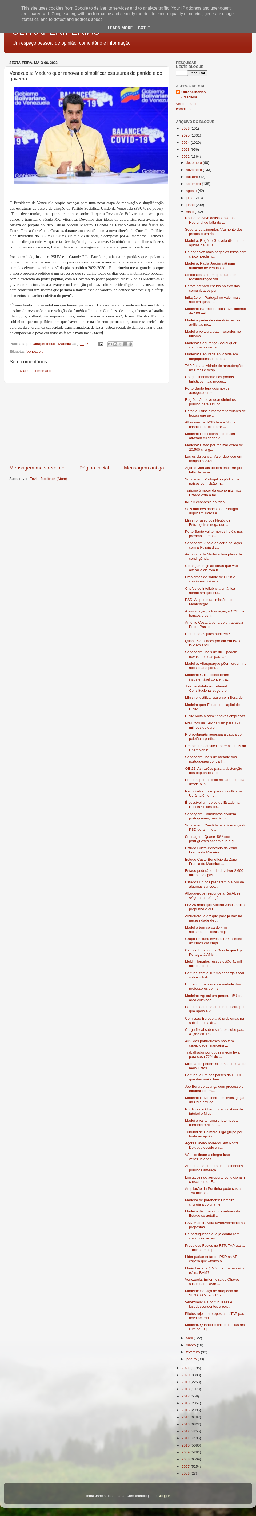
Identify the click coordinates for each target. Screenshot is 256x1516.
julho (190, 198)
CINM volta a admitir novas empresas (215, 716)
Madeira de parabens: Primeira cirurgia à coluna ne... (209, 1202)
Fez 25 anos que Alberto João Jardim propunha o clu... (215, 907)
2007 (186, 1466)
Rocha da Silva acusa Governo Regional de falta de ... (210, 220)
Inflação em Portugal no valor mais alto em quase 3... (213, 300)
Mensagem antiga (144, 468)
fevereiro (193, 1352)
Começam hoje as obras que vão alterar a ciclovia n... (211, 568)
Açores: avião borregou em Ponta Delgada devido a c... (212, 1145)
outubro (192, 177)
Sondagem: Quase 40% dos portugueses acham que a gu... (212, 839)
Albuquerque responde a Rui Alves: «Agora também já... (213, 895)
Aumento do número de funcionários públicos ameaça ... (214, 1168)
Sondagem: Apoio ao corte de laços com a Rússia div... (213, 545)
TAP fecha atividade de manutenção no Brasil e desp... (214, 368)
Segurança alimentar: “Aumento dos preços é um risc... (214, 231)
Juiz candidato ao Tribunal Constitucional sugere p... (207, 688)
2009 (186, 1452)
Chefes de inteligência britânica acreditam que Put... (210, 590)
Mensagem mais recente (37, 468)
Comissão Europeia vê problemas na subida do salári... (214, 1020)
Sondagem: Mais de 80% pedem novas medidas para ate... (211, 654)
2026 (186, 128)
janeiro (192, 1359)
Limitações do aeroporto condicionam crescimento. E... (215, 1179)
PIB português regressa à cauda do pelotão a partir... (213, 736)
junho (191, 205)
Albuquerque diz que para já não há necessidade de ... (213, 918)
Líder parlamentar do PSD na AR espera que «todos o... (211, 1259)
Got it (144, 27)
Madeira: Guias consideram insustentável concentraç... (208, 677)
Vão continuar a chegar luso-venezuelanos (208, 1157)
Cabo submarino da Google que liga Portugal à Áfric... (214, 952)
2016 (186, 1403)
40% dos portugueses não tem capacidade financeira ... (209, 1043)
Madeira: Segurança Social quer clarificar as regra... (211, 345)
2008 (186, 1459)
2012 (186, 1431)
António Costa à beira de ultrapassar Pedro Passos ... (214, 624)
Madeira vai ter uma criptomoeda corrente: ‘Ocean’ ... (211, 1122)
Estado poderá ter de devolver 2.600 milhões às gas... (214, 873)
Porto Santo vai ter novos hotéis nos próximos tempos (214, 534)
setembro (194, 184)
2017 (186, 1396)
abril (190, 1338)
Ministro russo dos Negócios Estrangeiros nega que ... (207, 522)
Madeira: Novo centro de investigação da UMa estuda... (215, 1100)
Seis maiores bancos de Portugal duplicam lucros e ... (211, 511)
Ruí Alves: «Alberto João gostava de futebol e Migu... (214, 1111)
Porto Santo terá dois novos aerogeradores (207, 390)
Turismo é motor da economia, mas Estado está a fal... (213, 492)
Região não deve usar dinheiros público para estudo (210, 402)
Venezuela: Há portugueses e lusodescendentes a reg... (208, 1304)
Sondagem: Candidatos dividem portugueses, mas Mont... (210, 816)
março (191, 1345)
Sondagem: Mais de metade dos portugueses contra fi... (211, 759)
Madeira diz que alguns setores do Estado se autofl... (212, 1213)
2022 (186, 156)
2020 (186, 1375)
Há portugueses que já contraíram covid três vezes (212, 1236)
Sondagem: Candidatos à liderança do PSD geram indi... (215, 827)
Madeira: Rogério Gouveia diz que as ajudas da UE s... (215, 243)
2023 (186, 149)
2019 (186, 1382)
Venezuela (35, 351)
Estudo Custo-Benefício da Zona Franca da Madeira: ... (211, 850)
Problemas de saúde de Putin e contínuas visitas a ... (210, 579)
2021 (186, 1368)
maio (190, 212)
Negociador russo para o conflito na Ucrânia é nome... (213, 793)
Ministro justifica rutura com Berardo (214, 697)
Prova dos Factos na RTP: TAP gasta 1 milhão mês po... (215, 1247)
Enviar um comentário (33, 371)
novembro (194, 170)
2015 (186, 1410)
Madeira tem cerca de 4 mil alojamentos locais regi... (207, 930)
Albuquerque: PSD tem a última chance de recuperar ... (210, 424)
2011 (186, 1438)
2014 (186, 1417)
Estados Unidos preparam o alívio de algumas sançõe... (214, 884)
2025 (186, 135)
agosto (192, 191)
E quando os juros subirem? (207, 634)
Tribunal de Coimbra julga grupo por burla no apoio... (214, 1134)
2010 (186, 1445)
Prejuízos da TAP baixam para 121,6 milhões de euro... (214, 725)
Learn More (120, 27)
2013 (186, 1424)
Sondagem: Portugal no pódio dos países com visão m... (212, 481)
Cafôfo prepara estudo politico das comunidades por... (212, 288)
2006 (186, 1473)
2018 (186, 1389)
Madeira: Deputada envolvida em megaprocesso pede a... (211, 356)
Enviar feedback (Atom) (48, 479)
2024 (186, 143)
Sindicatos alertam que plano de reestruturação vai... (211, 277)
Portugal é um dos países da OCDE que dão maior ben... (213, 1077)
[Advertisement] (87, 423)
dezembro (194, 163)
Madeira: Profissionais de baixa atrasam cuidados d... (210, 436)
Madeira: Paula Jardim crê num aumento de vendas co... (210, 265)
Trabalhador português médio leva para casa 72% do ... (212, 1054)
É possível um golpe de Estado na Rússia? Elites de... (212, 804)
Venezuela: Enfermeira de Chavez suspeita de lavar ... (212, 1281)
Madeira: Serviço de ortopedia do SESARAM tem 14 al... (211, 1293)
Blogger (164, 1496)
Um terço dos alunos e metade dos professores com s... (213, 986)
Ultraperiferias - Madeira (193, 94)
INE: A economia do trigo (205, 502)
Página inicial (94, 468)
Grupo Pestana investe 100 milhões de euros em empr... (213, 941)
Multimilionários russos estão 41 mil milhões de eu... (213, 963)
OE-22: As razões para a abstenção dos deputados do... (213, 771)
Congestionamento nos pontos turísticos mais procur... (209, 379)
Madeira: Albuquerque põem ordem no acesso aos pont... (215, 666)
